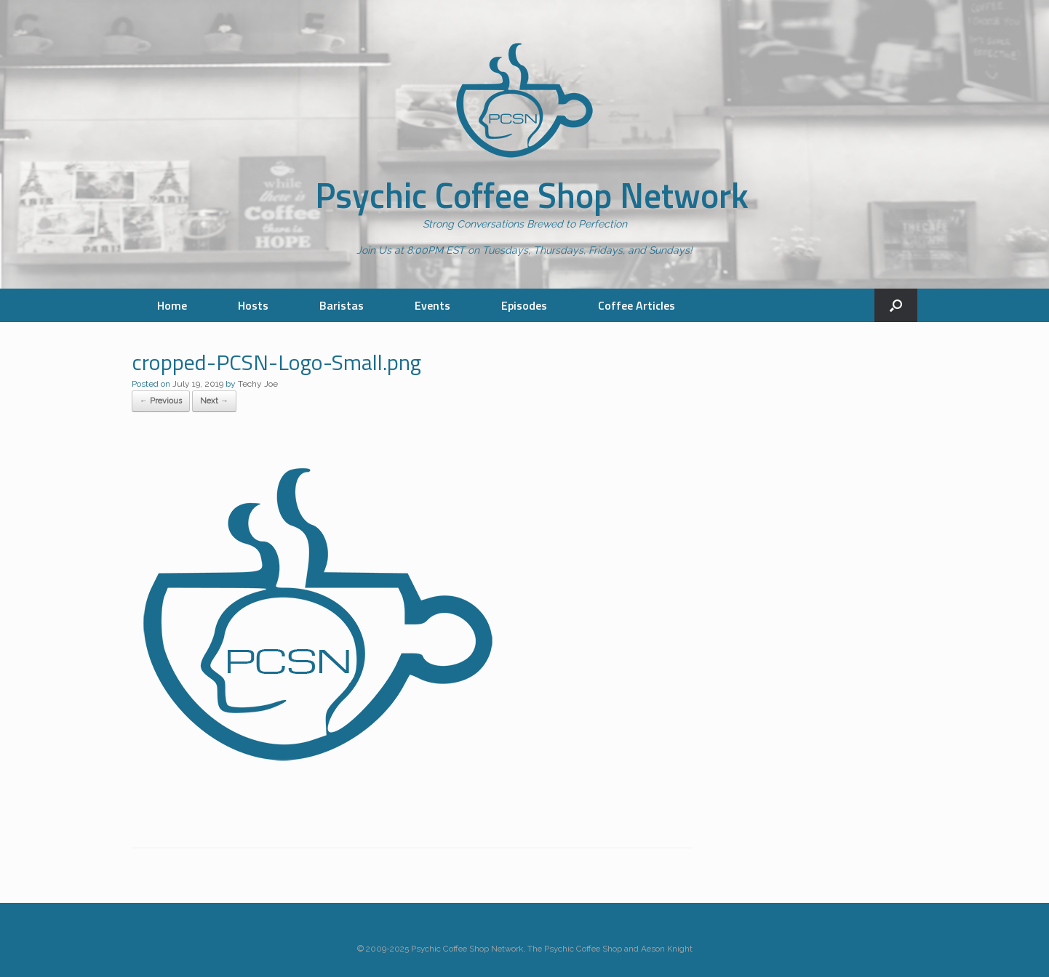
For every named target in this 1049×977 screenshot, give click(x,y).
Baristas (341, 305)
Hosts (253, 305)
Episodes (524, 305)
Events (432, 305)
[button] (895, 305)
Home (172, 305)
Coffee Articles (636, 305)
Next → (214, 401)
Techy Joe (258, 384)
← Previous (161, 401)
